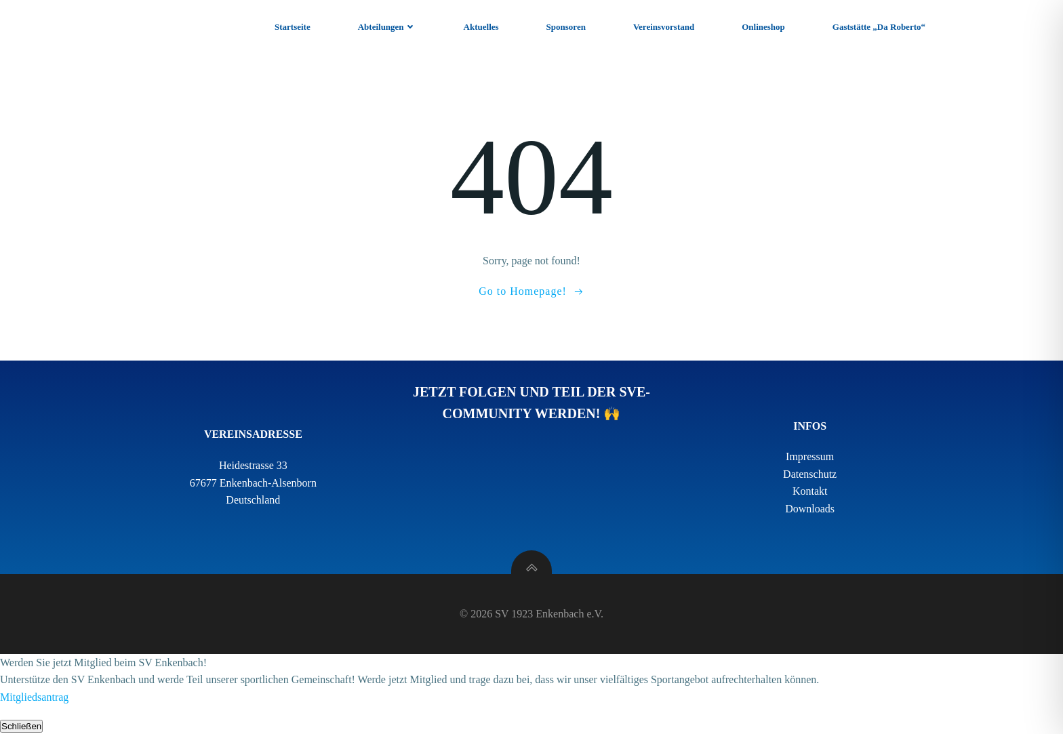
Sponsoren (566, 27)
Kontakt (810, 491)
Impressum (810, 456)
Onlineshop (763, 27)
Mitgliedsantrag (34, 697)
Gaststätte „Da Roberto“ (879, 27)
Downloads (810, 508)
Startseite (292, 27)
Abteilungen (387, 27)
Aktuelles (481, 27)
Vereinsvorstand (663, 27)
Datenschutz (810, 474)
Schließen (21, 726)
